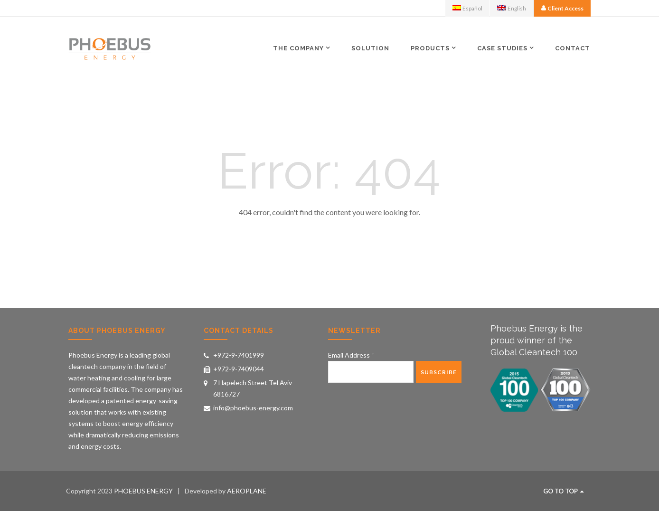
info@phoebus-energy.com (253, 408)
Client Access (565, 8)
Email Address (351, 355)
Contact (572, 48)
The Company (298, 48)
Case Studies (502, 48)
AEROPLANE (246, 491)
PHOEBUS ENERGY (143, 491)
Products (430, 48)
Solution (370, 48)
